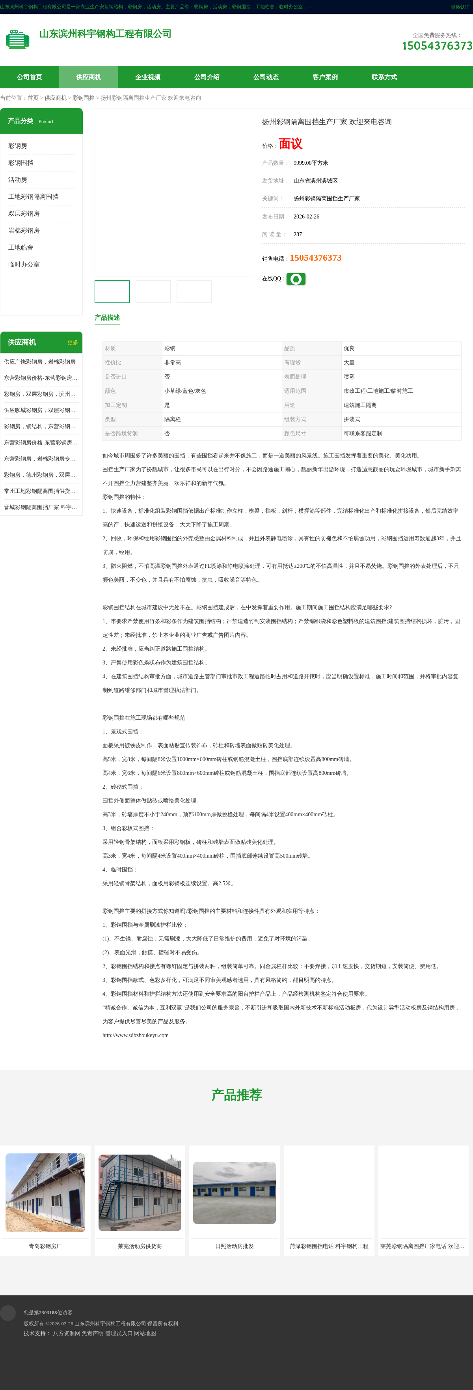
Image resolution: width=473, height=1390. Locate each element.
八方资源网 (66, 1333)
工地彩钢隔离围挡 (33, 196)
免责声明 (93, 1333)
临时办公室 (24, 264)
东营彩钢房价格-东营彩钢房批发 (41, 443)
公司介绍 (207, 77)
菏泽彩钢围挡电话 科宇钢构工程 (329, 1246)
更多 (72, 342)
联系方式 (384, 77)
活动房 (17, 179)
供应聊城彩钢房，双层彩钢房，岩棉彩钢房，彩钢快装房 (41, 410)
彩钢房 (17, 145)
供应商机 (88, 77)
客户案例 (325, 77)
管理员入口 (119, 1333)
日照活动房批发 (234, 1246)
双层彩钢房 (24, 213)
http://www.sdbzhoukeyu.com (135, 1035)
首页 (33, 98)
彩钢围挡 (84, 98)
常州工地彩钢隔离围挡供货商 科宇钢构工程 (41, 491)
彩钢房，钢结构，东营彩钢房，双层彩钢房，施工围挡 (41, 426)
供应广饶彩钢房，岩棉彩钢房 (40, 362)
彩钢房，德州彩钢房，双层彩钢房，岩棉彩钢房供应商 (41, 475)
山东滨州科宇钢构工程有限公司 (110, 1324)
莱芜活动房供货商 (140, 1246)
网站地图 (145, 1333)
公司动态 (266, 77)
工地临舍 (21, 247)
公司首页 (29, 77)
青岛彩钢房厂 (45, 1246)
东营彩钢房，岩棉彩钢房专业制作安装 (41, 459)
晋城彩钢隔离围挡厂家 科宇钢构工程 (41, 507)
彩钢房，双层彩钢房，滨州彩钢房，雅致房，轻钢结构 (41, 394)
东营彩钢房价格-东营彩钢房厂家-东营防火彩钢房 (41, 378)
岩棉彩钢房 (24, 230)
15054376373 (316, 257)
